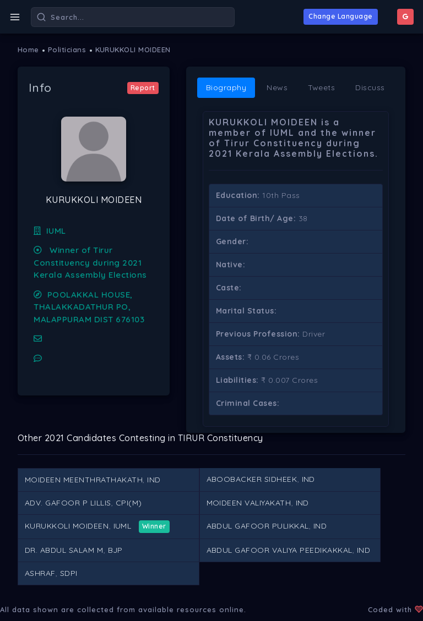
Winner (154, 526)
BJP (115, 550)
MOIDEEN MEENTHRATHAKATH (84, 480)
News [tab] (277, 87)
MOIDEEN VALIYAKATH (249, 503)
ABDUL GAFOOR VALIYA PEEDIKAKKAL (279, 550)
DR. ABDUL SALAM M (64, 550)
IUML (50, 231)
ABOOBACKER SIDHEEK (252, 479)
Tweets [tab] (321, 87)
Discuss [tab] (370, 87)
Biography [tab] (226, 87)
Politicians (67, 49)
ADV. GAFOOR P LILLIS (68, 503)
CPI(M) (129, 503)
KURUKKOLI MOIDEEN (133, 49)
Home (28, 49)
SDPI (69, 573)
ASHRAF (40, 573)
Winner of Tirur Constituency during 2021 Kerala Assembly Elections (90, 262)
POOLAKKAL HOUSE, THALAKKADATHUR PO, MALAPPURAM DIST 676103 (89, 307)
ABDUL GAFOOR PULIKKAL (258, 526)
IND (154, 480)
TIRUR (191, 437)
